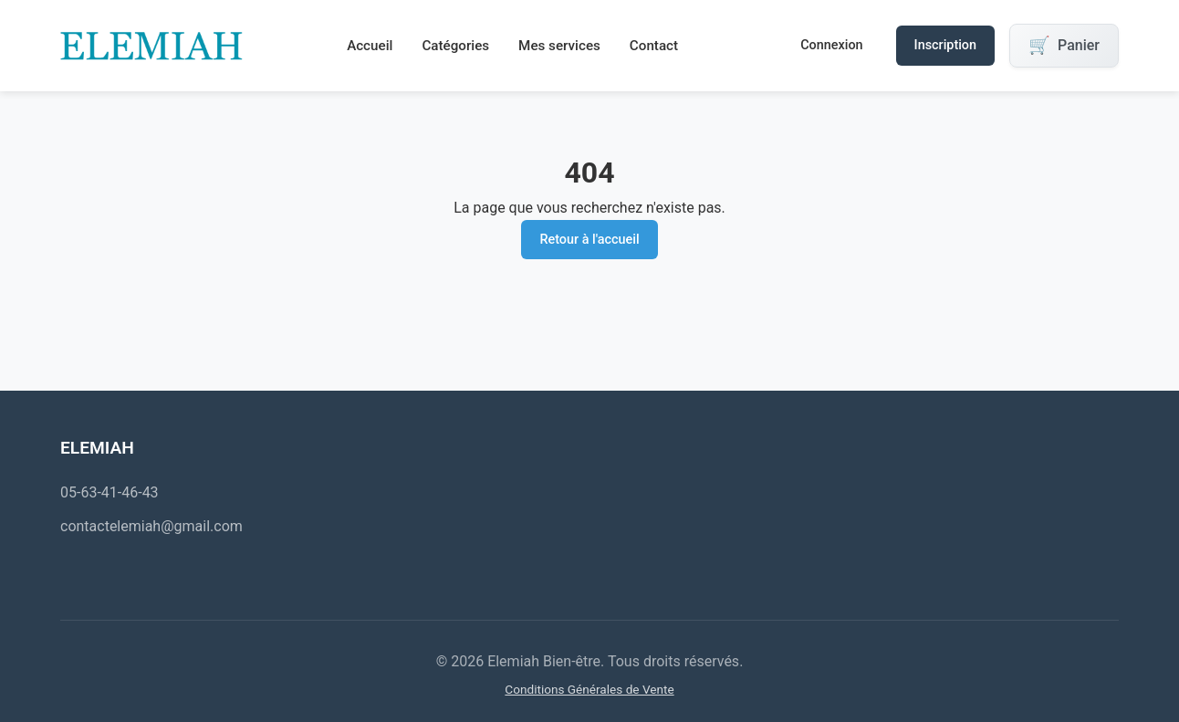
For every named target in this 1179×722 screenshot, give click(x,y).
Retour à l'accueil (589, 239)
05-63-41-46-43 (109, 492)
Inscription (945, 45)
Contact (654, 45)
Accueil (369, 45)
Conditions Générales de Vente (589, 689)
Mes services (559, 45)
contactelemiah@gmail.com (151, 526)
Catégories (455, 45)
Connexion (831, 45)
